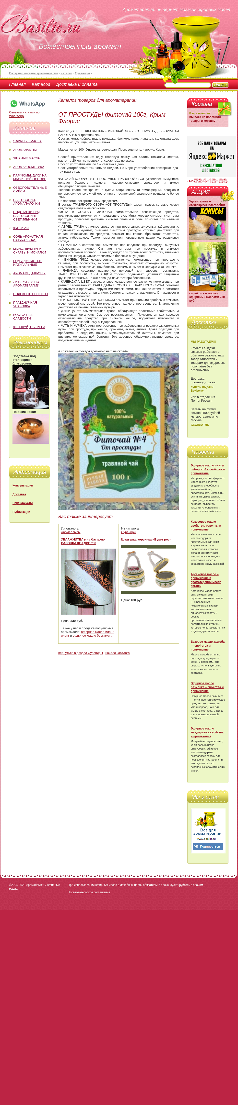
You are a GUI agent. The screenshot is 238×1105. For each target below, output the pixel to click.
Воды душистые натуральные (27, 262)
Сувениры (128, 532)
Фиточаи (21, 228)
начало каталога (117, 653)
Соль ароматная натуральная (28, 238)
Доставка (19, 494)
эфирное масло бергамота (92, 635)
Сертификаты (22, 503)
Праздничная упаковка (25, 304)
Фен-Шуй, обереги (29, 327)
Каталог (41, 84)
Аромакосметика (28, 167)
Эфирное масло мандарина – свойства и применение (207, 732)
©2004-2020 (17, 885)
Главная (17, 84)
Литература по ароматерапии (26, 283)
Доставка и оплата (76, 84)
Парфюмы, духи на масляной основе (30, 177)
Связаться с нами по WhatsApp (27, 112)
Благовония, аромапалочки (26, 201)
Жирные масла (26, 158)
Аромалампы (25, 150)
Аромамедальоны (29, 273)
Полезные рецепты (30, 294)
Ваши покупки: (200, 113)
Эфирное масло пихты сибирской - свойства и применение (208, 469)
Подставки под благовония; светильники (26, 215)
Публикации (21, 512)
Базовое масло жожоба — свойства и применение (208, 645)
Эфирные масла (27, 141)
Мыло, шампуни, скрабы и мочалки (29, 250)
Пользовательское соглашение (89, 892)
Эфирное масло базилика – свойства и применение (207, 687)
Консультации (22, 485)
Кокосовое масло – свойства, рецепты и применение (206, 525)
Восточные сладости (23, 316)
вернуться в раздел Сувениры (80, 653)
